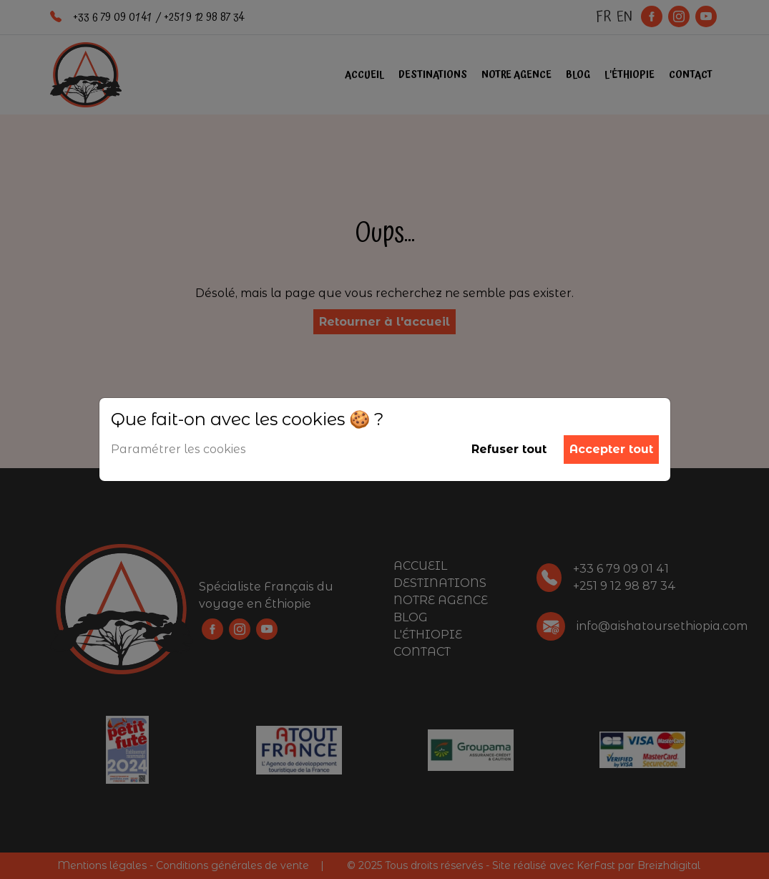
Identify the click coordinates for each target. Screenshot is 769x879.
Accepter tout (611, 449)
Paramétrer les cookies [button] (178, 449)
